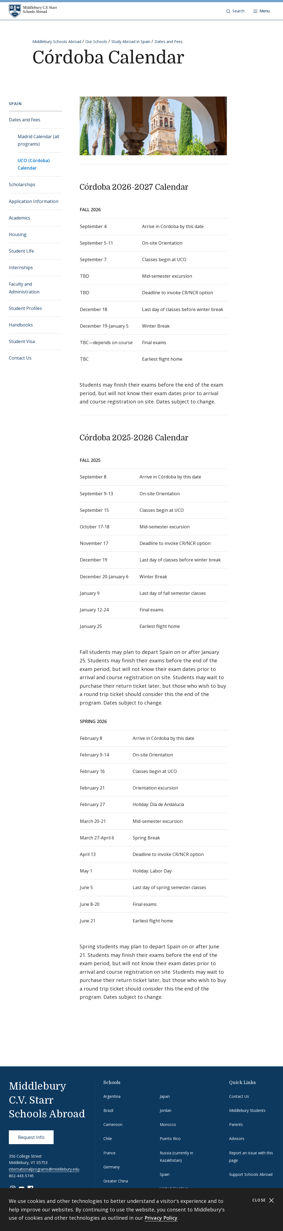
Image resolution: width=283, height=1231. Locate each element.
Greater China (115, 1181)
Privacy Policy (161, 1217)
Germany (111, 1167)
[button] (235, 11)
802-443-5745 (21, 1175)
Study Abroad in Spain (130, 41)
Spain (15, 103)
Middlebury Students (247, 1110)
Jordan (165, 1110)
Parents (236, 1124)
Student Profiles (25, 308)
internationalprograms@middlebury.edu (44, 1169)
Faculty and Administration (24, 288)
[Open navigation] (261, 11)
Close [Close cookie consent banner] (263, 1200)
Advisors (236, 1138)
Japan (165, 1096)
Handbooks (21, 325)
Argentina (111, 1096)
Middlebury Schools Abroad (56, 41)
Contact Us (20, 358)
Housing (18, 234)
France (109, 1152)
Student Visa (22, 341)
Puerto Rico (170, 1138)
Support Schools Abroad (250, 1174)
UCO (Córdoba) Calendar (34, 164)
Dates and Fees (168, 41)
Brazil (108, 1110)
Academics (19, 218)
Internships (21, 267)
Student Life (21, 251)
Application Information (33, 201)
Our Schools (96, 41)
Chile (107, 1138)
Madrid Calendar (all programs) (38, 140)
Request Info (31, 1137)
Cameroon (112, 1124)
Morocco (168, 1124)
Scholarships (22, 184)
